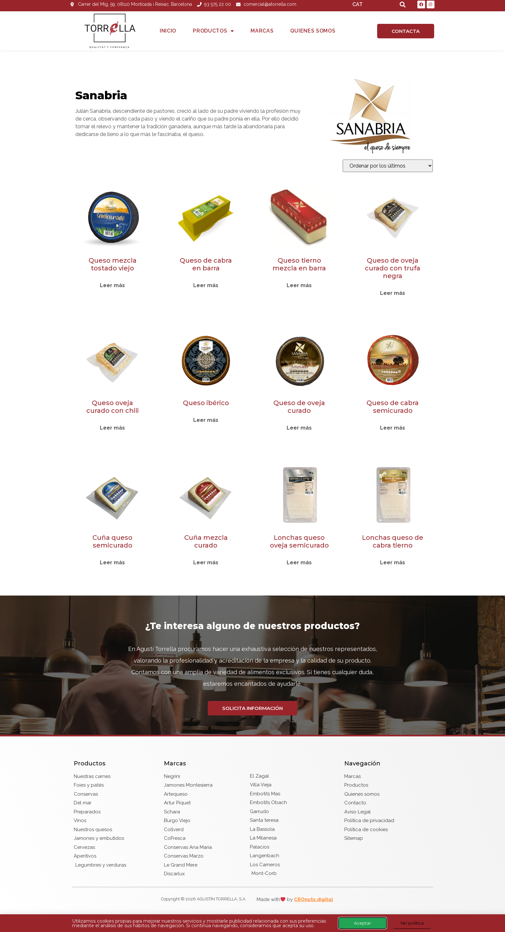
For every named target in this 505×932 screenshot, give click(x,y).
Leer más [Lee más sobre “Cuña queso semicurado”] (112, 562)
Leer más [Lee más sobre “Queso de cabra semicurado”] (392, 428)
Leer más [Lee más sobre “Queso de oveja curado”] (299, 428)
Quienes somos (312, 31)
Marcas (262, 31)
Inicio (168, 31)
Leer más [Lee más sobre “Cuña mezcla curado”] (205, 562)
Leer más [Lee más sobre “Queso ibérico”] (205, 420)
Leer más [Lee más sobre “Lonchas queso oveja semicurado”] (299, 562)
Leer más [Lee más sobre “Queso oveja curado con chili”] (112, 428)
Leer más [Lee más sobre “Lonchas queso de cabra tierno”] (392, 562)
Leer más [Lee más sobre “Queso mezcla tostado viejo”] (112, 285)
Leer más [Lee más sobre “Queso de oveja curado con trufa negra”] (392, 293)
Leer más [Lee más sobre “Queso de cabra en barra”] (205, 285)
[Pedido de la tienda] (388, 166)
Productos (213, 31)
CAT (357, 4)
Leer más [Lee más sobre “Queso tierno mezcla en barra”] (299, 285)
